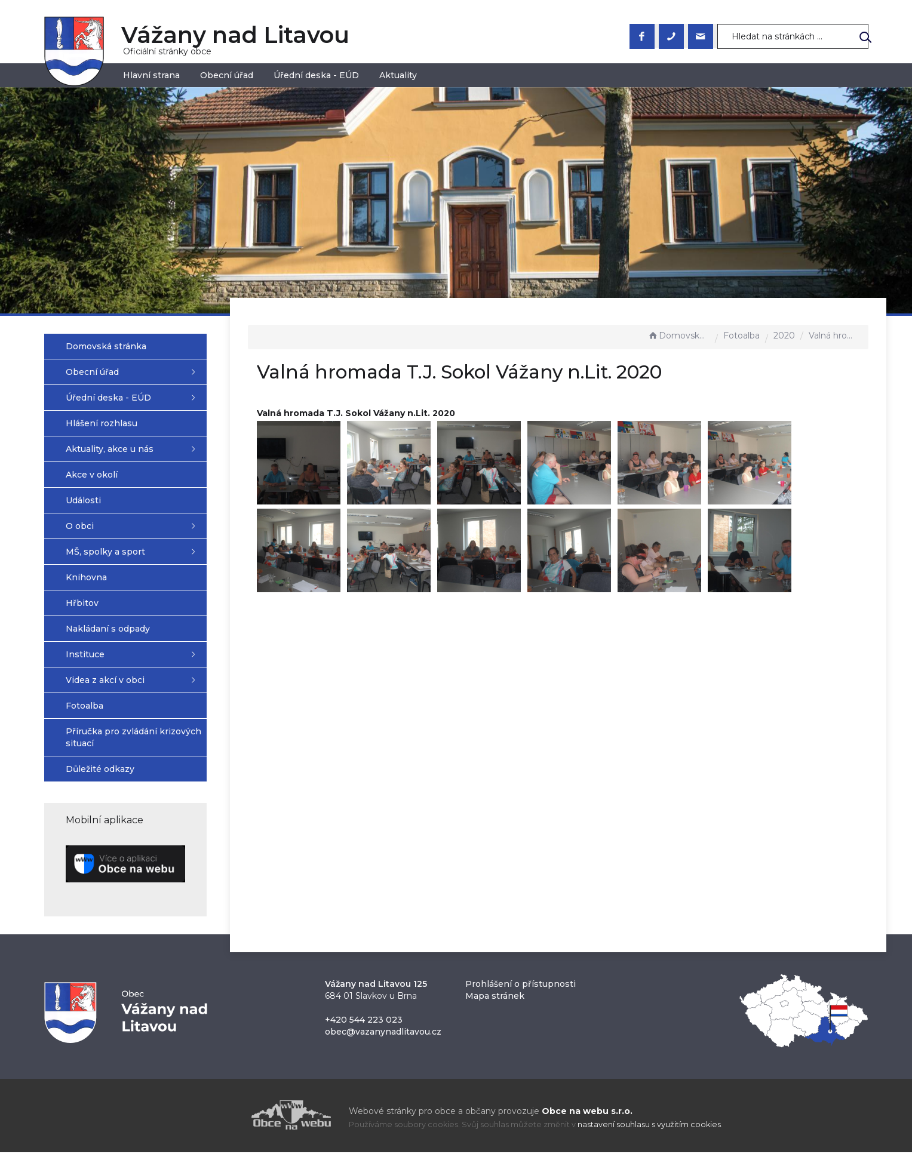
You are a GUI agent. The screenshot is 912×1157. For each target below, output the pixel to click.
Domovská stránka (678, 335)
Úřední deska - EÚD (316, 75)
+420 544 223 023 (364, 1024)
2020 (784, 335)
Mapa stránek (494, 1000)
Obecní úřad (226, 75)
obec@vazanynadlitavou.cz (383, 1036)
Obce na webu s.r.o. (587, 1115)
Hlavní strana (151, 75)
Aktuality (398, 75)
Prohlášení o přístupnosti (520, 988)
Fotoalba (741, 335)
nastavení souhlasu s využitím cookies (649, 1129)
